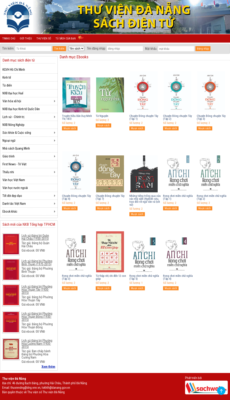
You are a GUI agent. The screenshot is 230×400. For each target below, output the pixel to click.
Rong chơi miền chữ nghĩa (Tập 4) (178, 277)
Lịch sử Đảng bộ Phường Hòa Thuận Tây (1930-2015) (37, 290)
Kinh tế (6, 77)
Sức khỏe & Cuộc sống (16, 132)
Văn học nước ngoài (15, 188)
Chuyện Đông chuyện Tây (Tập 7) (110, 197)
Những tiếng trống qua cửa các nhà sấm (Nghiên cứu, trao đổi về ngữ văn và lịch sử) (145, 200)
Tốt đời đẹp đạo (12, 196)
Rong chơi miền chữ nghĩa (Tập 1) (178, 197)
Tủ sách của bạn (65, 38)
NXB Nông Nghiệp (13, 125)
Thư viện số (43, 38)
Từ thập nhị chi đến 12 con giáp (111, 277)
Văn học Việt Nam (13, 180)
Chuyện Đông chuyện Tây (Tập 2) (177, 117)
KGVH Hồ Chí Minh (13, 69)
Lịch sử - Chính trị (13, 117)
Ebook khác (9, 211)
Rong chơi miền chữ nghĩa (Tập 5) (144, 277)
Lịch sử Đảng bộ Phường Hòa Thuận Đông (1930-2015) (37, 317)
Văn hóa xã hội (11, 101)
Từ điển (7, 85)
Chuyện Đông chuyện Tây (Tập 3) (211, 117)
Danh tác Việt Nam (14, 203)
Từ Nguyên (102, 116)
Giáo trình (8, 156)
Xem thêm (48, 366)
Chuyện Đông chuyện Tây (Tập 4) (76, 197)
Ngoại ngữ (8, 140)
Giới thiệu (26, 38)
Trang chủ (8, 38)
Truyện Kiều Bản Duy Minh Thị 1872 (77, 117)
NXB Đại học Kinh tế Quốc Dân (21, 109)
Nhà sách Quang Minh (16, 148)
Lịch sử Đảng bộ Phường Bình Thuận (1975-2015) (37, 262)
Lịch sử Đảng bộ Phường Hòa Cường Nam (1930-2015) (37, 344)
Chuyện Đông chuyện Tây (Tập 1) (143, 117)
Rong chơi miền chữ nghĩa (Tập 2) (211, 197)
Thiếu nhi (8, 172)
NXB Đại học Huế (12, 93)
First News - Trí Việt (14, 164)
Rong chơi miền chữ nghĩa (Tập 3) (77, 277)
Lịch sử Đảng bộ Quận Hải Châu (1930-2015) (35, 237)
